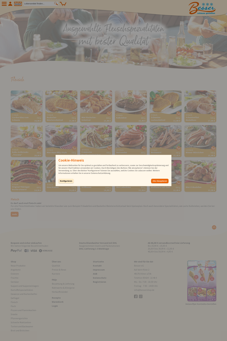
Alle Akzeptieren (160, 181)
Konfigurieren (66, 181)
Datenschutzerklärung (100, 173)
